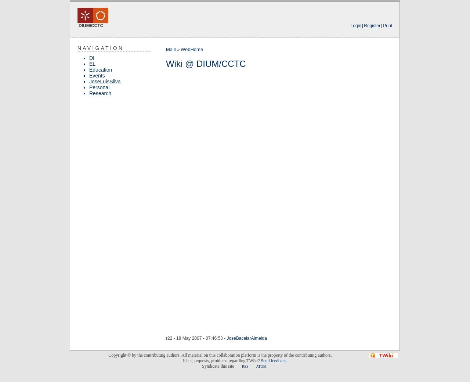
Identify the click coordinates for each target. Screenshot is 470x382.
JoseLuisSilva (105, 81)
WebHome (192, 49)
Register (372, 25)
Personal (99, 87)
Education (100, 70)
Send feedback (273, 360)
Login (356, 25)
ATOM (261, 366)
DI (91, 58)
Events (97, 76)
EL (92, 64)
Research (100, 93)
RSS (245, 366)
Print (387, 25)
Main (171, 49)
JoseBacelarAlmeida (247, 338)
